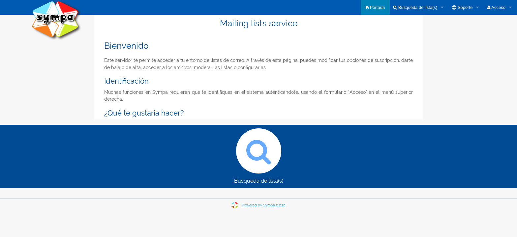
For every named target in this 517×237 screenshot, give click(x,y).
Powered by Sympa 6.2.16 (264, 205)
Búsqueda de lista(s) (415, 7)
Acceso (496, 7)
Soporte (462, 7)
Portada (375, 7)
